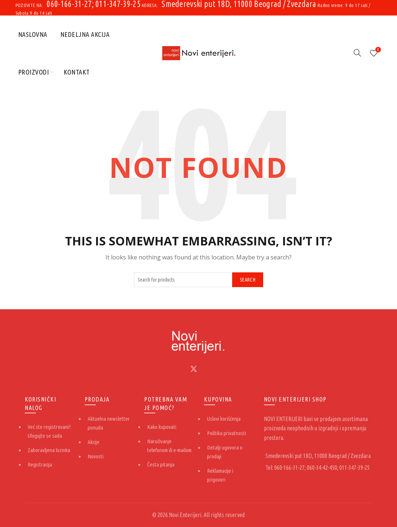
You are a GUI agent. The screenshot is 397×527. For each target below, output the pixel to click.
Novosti (96, 456)
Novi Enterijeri (185, 515)
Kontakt (77, 72)
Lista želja (378, 50)
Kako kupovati (161, 427)
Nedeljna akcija (85, 34)
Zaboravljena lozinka (49, 450)
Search (247, 280)
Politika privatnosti (226, 433)
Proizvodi (33, 72)
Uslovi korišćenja (224, 419)
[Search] (357, 52)
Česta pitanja (160, 464)
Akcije (93, 442)
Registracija (40, 464)
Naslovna (32, 34)
